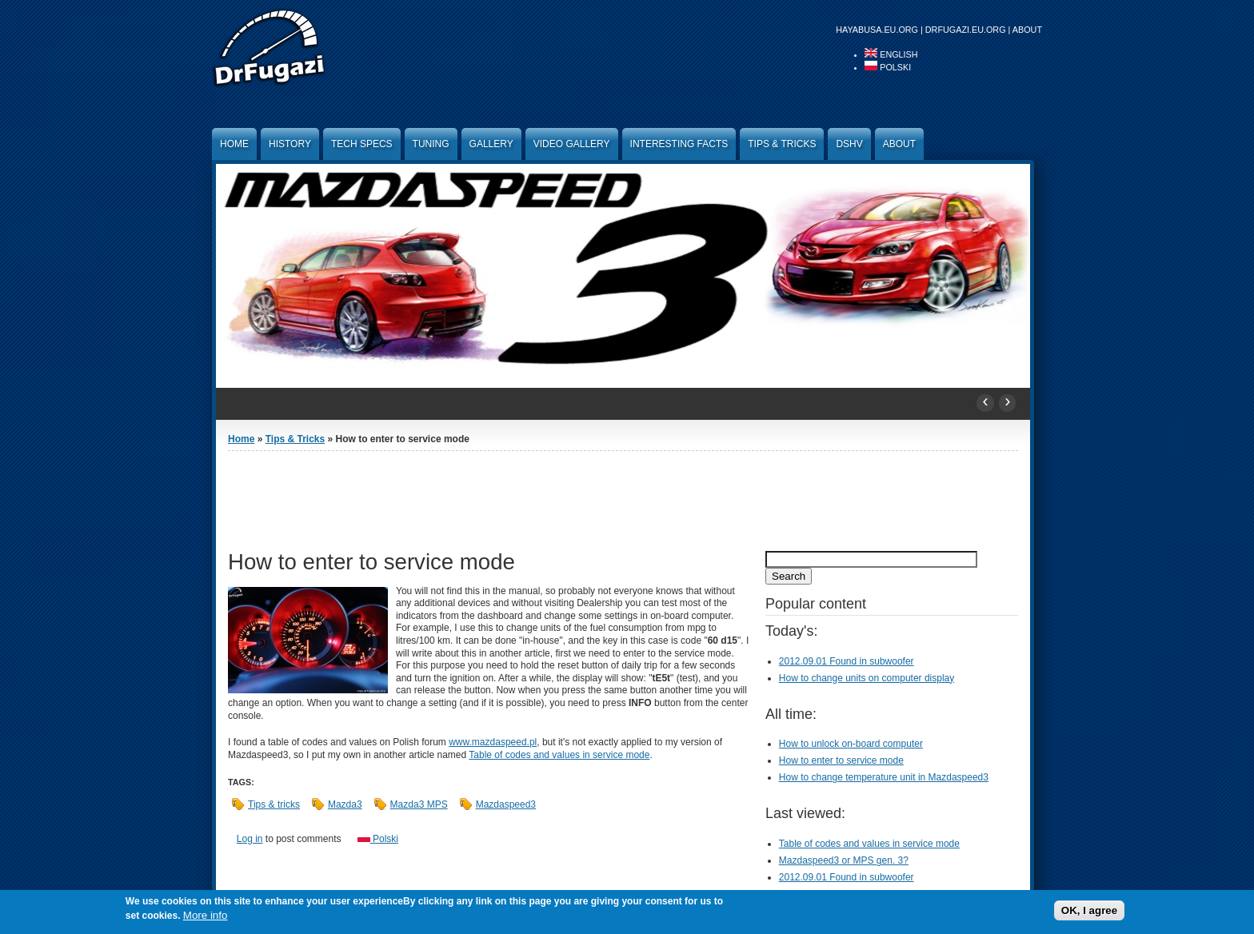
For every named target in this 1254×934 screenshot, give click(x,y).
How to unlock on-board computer (851, 743)
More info (205, 915)
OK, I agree (1089, 910)
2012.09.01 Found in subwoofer (846, 661)
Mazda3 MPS (419, 804)
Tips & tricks (274, 804)
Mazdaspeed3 (506, 804)
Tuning (431, 144)
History (290, 144)
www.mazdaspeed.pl (493, 742)
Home (234, 144)
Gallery (491, 144)
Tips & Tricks (782, 144)
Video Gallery (571, 144)
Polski (888, 67)
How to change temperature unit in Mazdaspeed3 (883, 777)
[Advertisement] (623, 499)
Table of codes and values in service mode (559, 754)
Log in (250, 838)
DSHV (849, 144)
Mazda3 (345, 804)
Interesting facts (679, 144)
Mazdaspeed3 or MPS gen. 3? (844, 860)
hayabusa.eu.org (877, 29)
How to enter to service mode (841, 760)
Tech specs (362, 144)
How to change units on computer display (866, 678)
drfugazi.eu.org (965, 29)
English (891, 54)
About (1027, 29)
